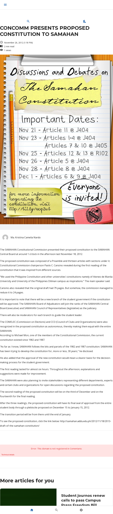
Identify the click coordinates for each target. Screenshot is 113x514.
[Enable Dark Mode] (84, 21)
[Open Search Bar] (28, 21)
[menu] (5, 4)
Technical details (7, 455)
